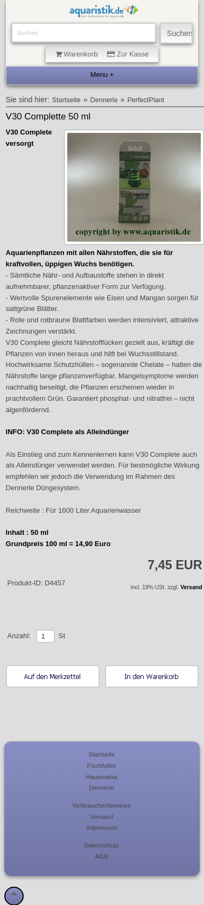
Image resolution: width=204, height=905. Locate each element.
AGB (102, 856)
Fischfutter (102, 765)
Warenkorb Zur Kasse (102, 54)
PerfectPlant (145, 100)
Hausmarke (102, 776)
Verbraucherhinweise (101, 805)
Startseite (66, 100)
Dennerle (104, 100)
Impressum (101, 827)
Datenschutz (101, 845)
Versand (191, 587)
